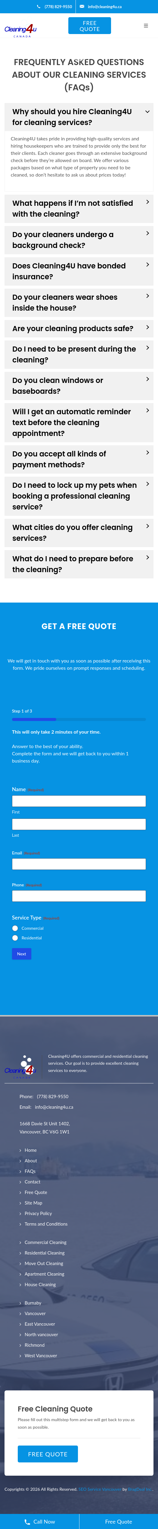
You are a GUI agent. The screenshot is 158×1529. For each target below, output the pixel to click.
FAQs (30, 1171)
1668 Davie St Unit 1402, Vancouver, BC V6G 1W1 (45, 1127)
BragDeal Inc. (140, 1489)
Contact (32, 1181)
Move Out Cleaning (44, 1263)
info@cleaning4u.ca (54, 1107)
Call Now (39, 1521)
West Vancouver (41, 1355)
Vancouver (35, 1313)
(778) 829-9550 (52, 1096)
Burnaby (33, 1302)
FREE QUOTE (90, 26)
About (31, 1160)
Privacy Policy (38, 1213)
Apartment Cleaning (44, 1274)
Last (15, 835)
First (16, 812)
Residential (32, 937)
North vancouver (41, 1334)
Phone (27, 885)
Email (26, 853)
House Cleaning (40, 1284)
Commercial (33, 928)
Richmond (35, 1345)
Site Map (33, 1202)
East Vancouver (40, 1324)
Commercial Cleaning (46, 1242)
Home (31, 1150)
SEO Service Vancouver (100, 1489)
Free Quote (36, 1192)
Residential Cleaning (45, 1252)
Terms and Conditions (46, 1224)
